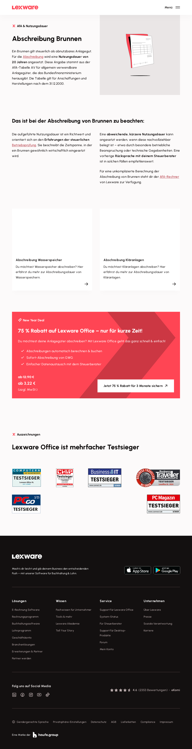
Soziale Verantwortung (158, 623)
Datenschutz (98, 722)
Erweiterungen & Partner (27, 651)
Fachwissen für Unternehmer (74, 609)
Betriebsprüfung (24, 145)
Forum (103, 642)
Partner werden (21, 658)
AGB (113, 722)
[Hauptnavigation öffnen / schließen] (172, 7)
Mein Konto (107, 649)
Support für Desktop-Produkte (113, 633)
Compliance (148, 722)
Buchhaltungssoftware (26, 623)
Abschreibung (33, 57)
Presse (148, 616)
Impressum (166, 722)
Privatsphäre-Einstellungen (69, 722)
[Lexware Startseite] (25, 7)
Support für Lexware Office (117, 609)
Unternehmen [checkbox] (154, 601)
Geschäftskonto (22, 637)
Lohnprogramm (21, 630)
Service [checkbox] (106, 601)
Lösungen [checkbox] (19, 601)
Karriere (148, 630)
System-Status (109, 616)
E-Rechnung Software (26, 609)
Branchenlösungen (23, 644)
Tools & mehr (64, 616)
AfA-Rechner (169, 177)
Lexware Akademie (68, 623)
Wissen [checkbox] (61, 601)
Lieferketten (128, 722)
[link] (27, 556)
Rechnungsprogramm (25, 616)
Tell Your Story (65, 630)
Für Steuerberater (111, 623)
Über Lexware (152, 609)
